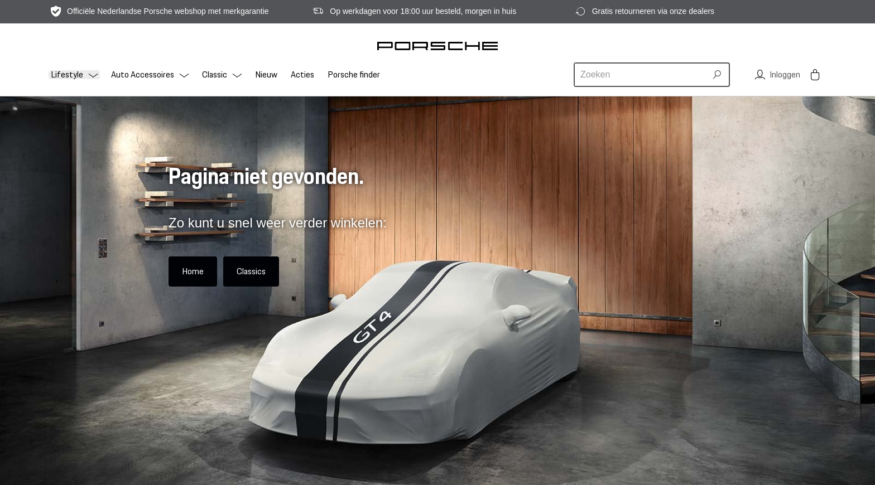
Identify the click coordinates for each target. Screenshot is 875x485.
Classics (251, 271)
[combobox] (642, 75)
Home (193, 271)
